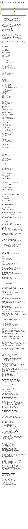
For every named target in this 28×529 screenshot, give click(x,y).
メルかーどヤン (6, 1)
